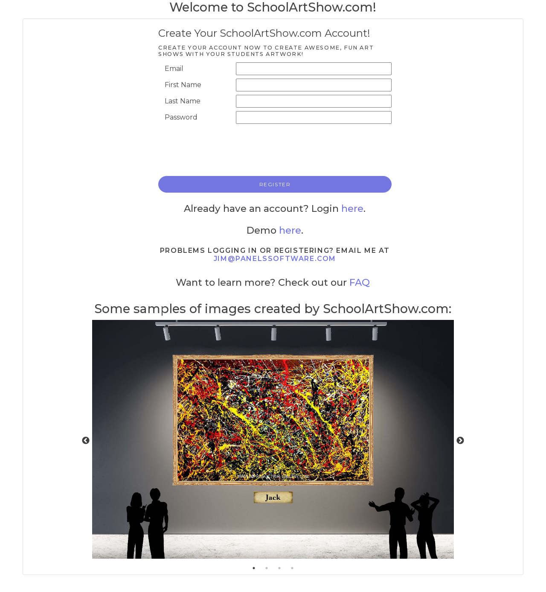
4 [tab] (292, 568)
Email (174, 68)
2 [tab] (266, 568)
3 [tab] (279, 568)
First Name (183, 85)
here (352, 208)
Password (181, 117)
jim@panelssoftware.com (275, 259)
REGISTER (275, 184)
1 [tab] (254, 568)
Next (460, 441)
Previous (85, 441)
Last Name (182, 101)
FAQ (359, 282)
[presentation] (288, 149)
